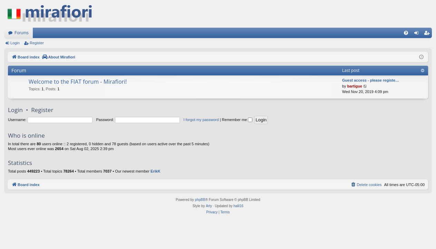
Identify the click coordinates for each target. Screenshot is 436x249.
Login (15, 43)
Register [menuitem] (428, 34)
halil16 (238, 206)
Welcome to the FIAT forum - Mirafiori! (78, 81)
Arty (209, 206)
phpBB (200, 200)
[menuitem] (406, 33)
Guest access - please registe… (370, 80)
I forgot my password (201, 120)
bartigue (354, 86)
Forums (21, 32)
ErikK (156, 171)
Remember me (237, 120)
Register (37, 43)
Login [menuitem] (418, 34)
